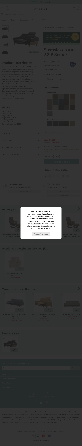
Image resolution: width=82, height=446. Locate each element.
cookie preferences (42, 228)
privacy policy (36, 224)
